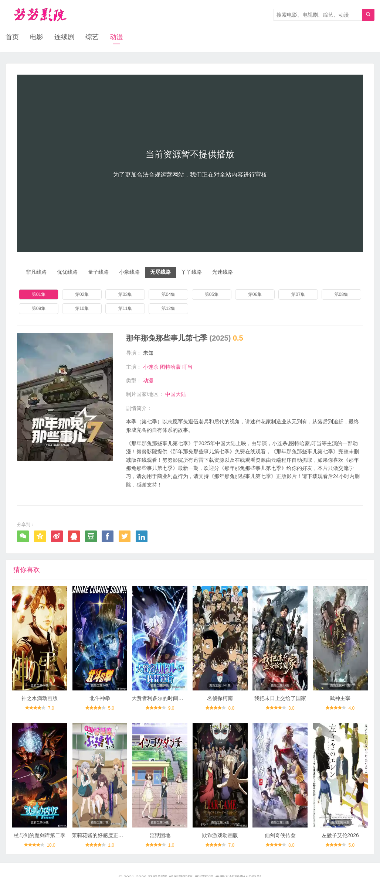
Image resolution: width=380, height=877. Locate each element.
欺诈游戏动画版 (220, 835)
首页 (12, 37)
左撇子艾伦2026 (340, 835)
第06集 (255, 294)
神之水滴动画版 (39, 698)
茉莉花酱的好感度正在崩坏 (103, 835)
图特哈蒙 (170, 367)
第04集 (168, 294)
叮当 (187, 367)
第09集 (38, 308)
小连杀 (151, 367)
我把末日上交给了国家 (280, 698)
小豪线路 (129, 272)
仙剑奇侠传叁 (280, 835)
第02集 (82, 294)
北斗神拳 (99, 698)
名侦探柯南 (220, 698)
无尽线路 (160, 272)
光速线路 (222, 272)
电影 (36, 37)
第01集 (38, 294)
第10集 (82, 308)
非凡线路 (36, 272)
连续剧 (64, 37)
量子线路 (98, 272)
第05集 (211, 294)
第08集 (341, 294)
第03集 (125, 294)
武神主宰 (340, 698)
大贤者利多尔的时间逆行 (160, 698)
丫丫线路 (191, 272)
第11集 (125, 308)
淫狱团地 (160, 835)
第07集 (298, 294)
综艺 (92, 37)
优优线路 (67, 272)
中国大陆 (175, 394)
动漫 (116, 37)
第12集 (168, 308)
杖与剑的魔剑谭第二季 (39, 835)
